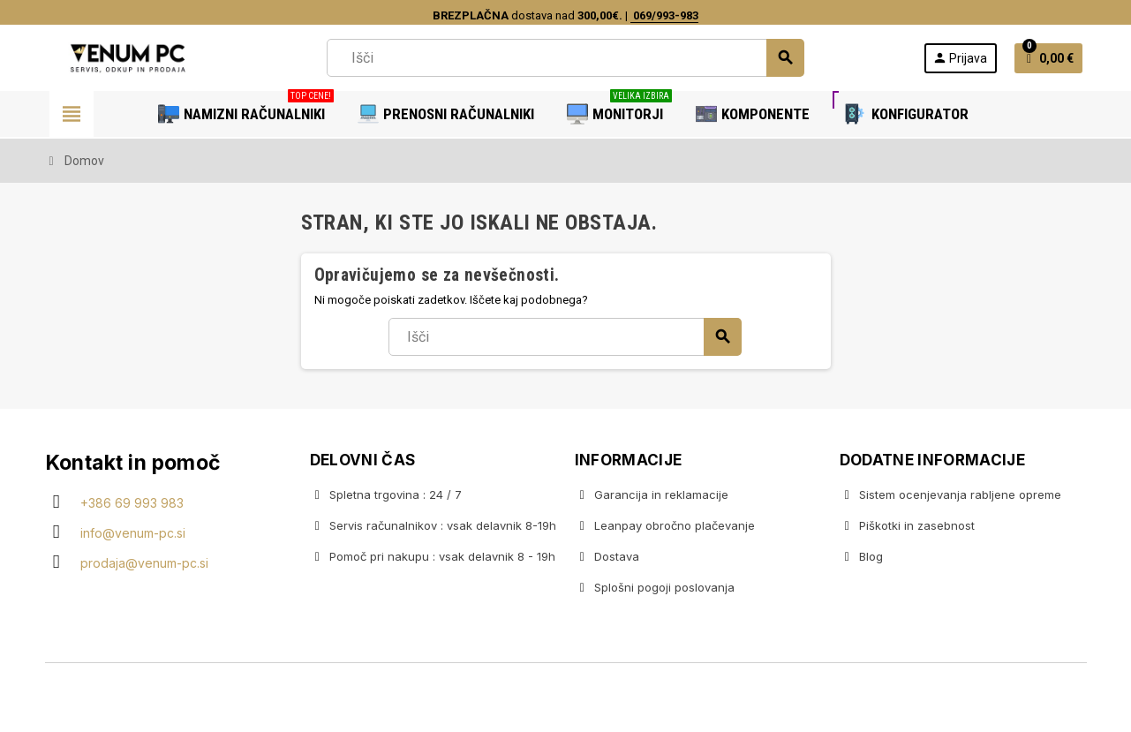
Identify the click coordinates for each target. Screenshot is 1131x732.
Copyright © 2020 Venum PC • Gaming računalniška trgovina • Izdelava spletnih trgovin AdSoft (566, 699)
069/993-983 (664, 15)
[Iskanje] (565, 58)
